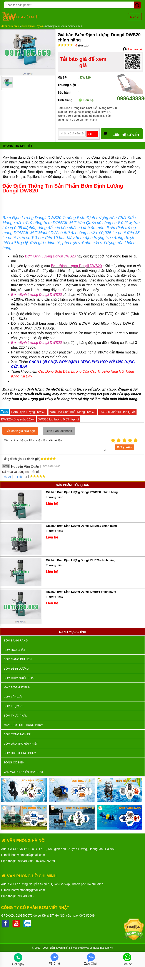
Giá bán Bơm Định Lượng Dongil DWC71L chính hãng (82, 492)
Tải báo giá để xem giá (83, 62)
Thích (18, 476)
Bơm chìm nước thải (19, 678)
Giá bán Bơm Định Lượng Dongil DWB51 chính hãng (81, 591)
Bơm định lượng (32, 26)
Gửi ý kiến (124, 447)
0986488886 (25, 861)
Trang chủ (10, 26)
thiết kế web (70, 947)
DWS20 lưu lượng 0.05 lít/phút (58, 419)
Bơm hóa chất (14, 650)
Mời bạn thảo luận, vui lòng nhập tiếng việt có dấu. (54, 444)
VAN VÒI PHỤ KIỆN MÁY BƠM (23, 771)
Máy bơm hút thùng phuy (23, 725)
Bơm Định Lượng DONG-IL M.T (63, 26)
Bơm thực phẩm (16, 715)
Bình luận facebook (59, 431)
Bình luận (82, 46)
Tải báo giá (132, 49)
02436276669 (45, 861)
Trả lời (6, 477)
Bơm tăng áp (13, 696)
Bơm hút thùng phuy (20, 753)
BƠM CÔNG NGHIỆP (17, 734)
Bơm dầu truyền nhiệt (21, 743)
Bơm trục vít (14, 706)
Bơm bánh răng (16, 640)
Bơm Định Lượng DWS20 (28, 412)
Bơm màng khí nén (18, 659)
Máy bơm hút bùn (17, 687)
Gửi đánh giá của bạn (20, 431)
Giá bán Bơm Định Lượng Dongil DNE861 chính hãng (81, 525)
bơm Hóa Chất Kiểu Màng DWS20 (73, 412)
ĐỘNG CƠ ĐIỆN (14, 762)
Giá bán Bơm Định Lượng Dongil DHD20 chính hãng (80, 560)
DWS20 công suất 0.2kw (18, 419)
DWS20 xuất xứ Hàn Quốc (117, 412)
